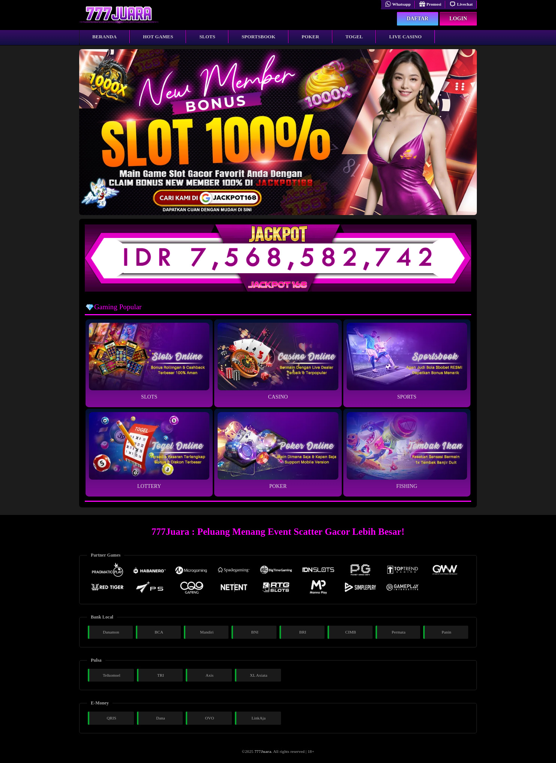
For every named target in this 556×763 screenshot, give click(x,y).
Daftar (417, 18)
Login (458, 18)
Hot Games (158, 36)
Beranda (104, 36)
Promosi (430, 4)
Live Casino (405, 36)
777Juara (262, 751)
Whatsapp (398, 4)
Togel (354, 36)
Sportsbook (258, 36)
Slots (207, 36)
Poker (310, 36)
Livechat (461, 4)
